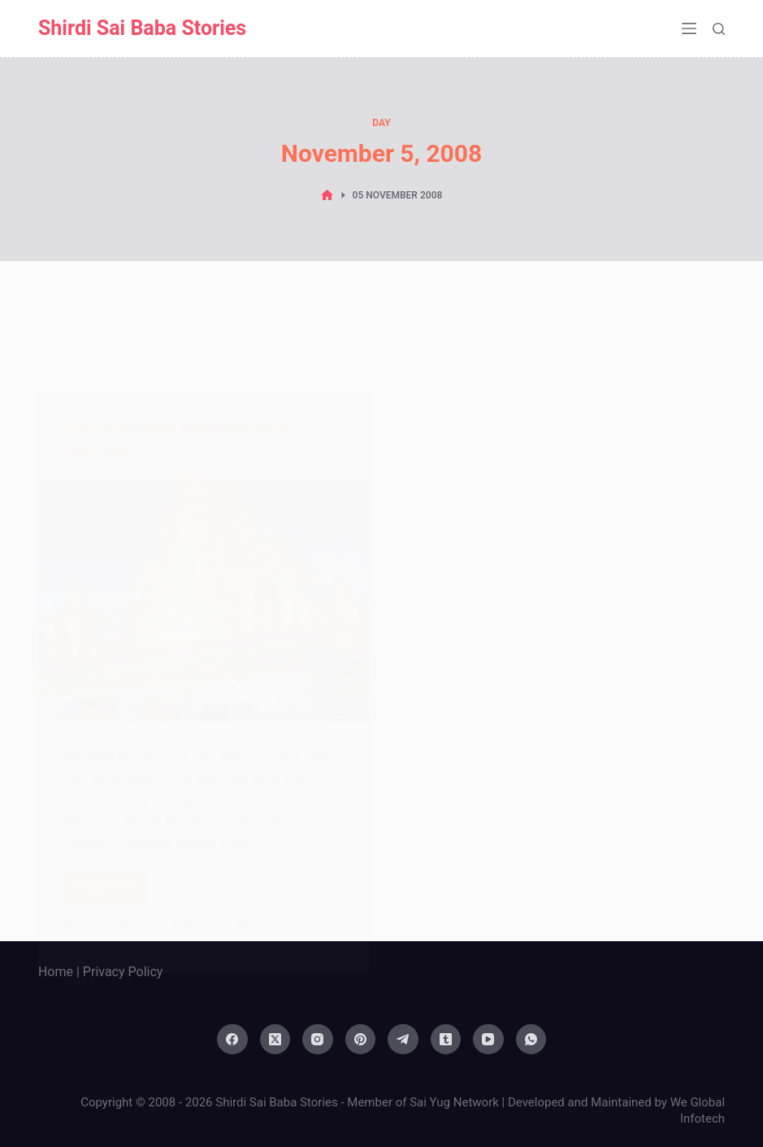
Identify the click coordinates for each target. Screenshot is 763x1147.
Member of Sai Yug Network (423, 1102)
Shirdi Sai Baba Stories (142, 28)
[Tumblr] (446, 1039)
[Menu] (689, 28)
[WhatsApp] (531, 1039)
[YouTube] (488, 1039)
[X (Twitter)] (275, 1039)
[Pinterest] (360, 1039)
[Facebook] (232, 1039)
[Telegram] (403, 1039)
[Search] (719, 29)
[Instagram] (317, 1039)
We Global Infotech (697, 1110)
